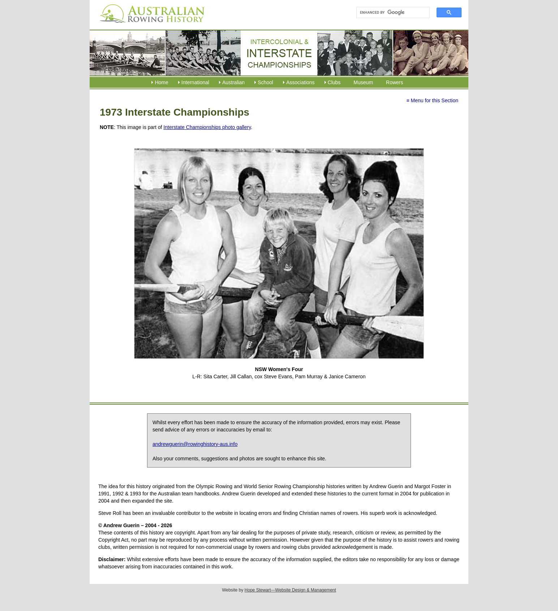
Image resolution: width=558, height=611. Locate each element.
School (265, 82)
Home (161, 82)
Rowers (394, 82)
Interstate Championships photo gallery (207, 127)
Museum (363, 82)
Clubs (334, 82)
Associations (300, 82)
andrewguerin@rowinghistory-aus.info (195, 444)
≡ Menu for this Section (432, 100)
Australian (233, 82)
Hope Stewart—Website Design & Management (290, 590)
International (195, 82)
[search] (390, 12)
